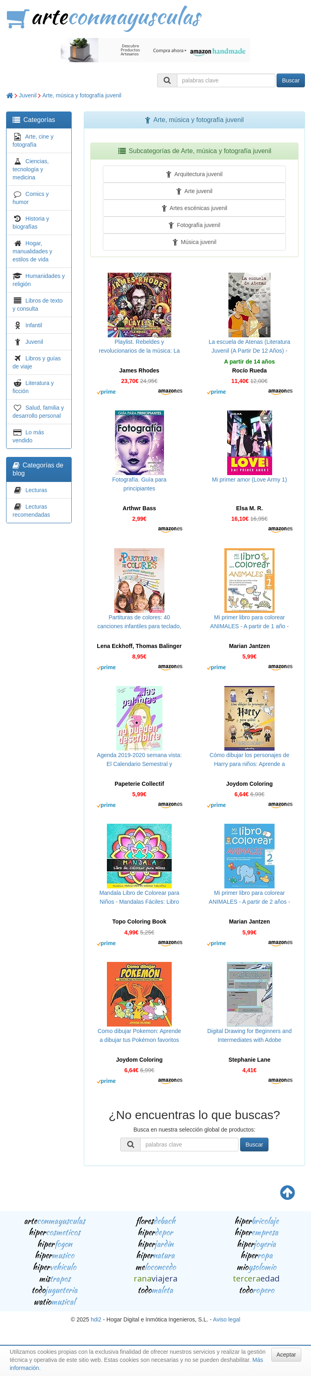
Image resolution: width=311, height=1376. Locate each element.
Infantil (34, 325)
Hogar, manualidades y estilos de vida (32, 251)
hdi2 (96, 1319)
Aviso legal (226, 1319)
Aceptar (286, 1354)
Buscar (291, 80)
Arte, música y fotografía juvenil (81, 95)
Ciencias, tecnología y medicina (31, 169)
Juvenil (28, 95)
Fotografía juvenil (194, 225)
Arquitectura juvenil (194, 174)
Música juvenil (195, 242)
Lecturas (36, 490)
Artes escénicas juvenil (194, 208)
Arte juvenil (194, 191)
